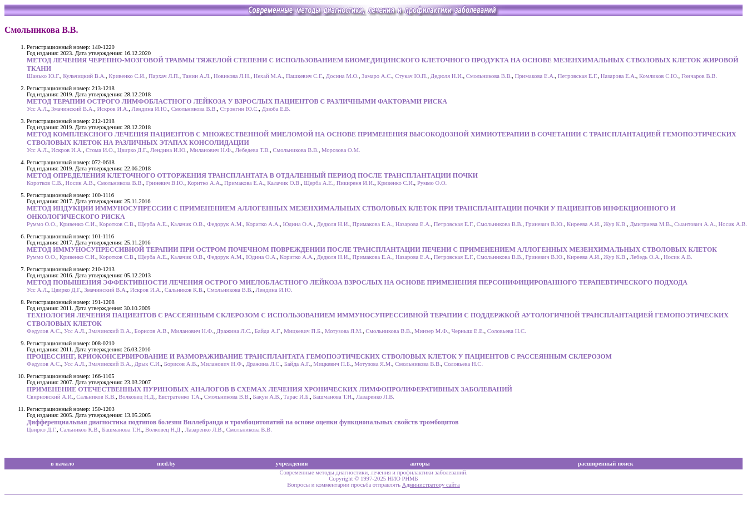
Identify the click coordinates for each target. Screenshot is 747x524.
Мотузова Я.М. (344, 331)
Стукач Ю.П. (411, 76)
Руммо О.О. (432, 183)
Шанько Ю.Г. (43, 76)
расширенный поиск (606, 464)
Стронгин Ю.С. (239, 109)
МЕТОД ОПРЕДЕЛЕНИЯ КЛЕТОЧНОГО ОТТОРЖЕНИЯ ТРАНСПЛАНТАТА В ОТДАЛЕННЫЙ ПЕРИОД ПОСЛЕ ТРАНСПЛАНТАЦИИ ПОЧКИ (252, 175)
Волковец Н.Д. (136, 397)
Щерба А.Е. (318, 183)
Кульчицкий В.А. (84, 76)
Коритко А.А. (204, 183)
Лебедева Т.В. (252, 150)
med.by (166, 464)
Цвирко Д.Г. (132, 150)
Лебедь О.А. (645, 257)
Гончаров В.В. (699, 76)
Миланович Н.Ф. (211, 150)
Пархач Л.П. (164, 76)
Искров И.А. (112, 109)
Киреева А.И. (584, 224)
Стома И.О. (100, 150)
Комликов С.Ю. (659, 76)
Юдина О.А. (298, 224)
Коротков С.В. (44, 183)
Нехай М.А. (268, 76)
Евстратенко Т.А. (180, 397)
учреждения (292, 464)
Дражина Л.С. (233, 331)
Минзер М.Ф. (431, 331)
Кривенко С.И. (126, 76)
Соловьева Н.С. (506, 331)
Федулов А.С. (44, 331)
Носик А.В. (80, 183)
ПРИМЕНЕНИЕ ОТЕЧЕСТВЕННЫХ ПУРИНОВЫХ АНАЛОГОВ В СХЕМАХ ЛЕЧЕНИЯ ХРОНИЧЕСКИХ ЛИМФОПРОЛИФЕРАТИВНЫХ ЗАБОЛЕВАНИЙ (269, 389)
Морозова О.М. (340, 150)
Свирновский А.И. (50, 397)
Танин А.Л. (196, 76)
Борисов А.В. (151, 331)
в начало (62, 464)
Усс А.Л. (37, 109)
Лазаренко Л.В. (375, 397)
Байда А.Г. (268, 331)
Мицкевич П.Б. (302, 331)
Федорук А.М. (225, 224)
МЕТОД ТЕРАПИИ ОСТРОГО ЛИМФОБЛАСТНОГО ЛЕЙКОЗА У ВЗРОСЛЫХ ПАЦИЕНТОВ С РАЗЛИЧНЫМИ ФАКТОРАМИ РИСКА (237, 101)
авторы (420, 464)
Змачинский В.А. (72, 109)
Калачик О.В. (283, 183)
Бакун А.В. (267, 397)
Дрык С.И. (148, 364)
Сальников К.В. (184, 290)
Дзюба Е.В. (276, 109)
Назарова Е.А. (618, 76)
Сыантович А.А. (694, 224)
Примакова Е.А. (535, 76)
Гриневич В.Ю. (165, 183)
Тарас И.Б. (297, 397)
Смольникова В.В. (489, 76)
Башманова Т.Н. (333, 397)
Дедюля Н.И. (447, 76)
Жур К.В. (615, 224)
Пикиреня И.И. (355, 183)
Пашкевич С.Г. (304, 76)
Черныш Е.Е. (467, 331)
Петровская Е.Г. (578, 76)
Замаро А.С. (377, 76)
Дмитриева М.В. (650, 224)
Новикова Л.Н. (232, 76)
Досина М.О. (342, 76)
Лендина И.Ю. (150, 109)
